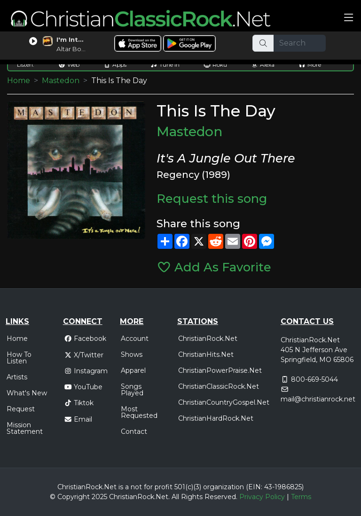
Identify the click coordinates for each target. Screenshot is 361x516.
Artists (17, 377)
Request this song (212, 198)
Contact (134, 431)
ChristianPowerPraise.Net (220, 370)
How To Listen (19, 357)
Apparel (133, 370)
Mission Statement (25, 428)
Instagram (86, 371)
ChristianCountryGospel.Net (223, 402)
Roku (215, 64)
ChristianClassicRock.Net (218, 386)
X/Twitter (84, 355)
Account (135, 338)
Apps (114, 64)
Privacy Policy (262, 497)
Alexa (263, 64)
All (175, 497)
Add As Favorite (214, 267)
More (309, 64)
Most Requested (139, 412)
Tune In (165, 64)
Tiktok (79, 403)
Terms (301, 497)
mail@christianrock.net (318, 399)
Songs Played (132, 389)
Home (18, 80)
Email (78, 419)
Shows (131, 354)
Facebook (85, 338)
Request (21, 409)
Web (68, 64)
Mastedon (60, 80)
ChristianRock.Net (207, 338)
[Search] (300, 43)
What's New (27, 393)
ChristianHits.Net (206, 354)
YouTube (83, 387)
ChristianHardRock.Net (215, 418)
